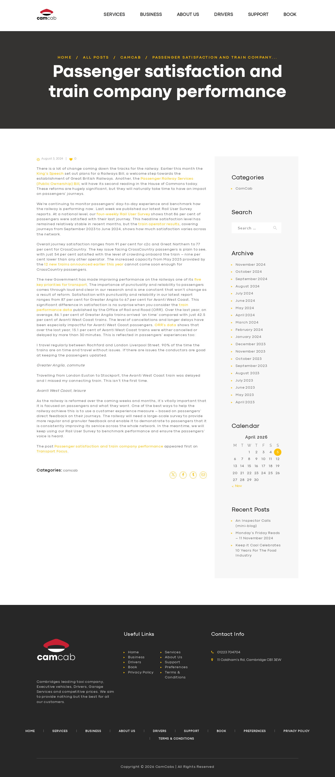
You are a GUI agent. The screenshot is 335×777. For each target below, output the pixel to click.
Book (132, 667)
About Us (173, 657)
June (245, 300)
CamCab (130, 57)
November (250, 264)
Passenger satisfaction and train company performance (108, 446)
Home (65, 57)
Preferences (176, 667)
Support (172, 662)
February (249, 329)
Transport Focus (52, 451)
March (247, 322)
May (245, 308)
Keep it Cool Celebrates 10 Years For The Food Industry (258, 550)
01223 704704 (228, 652)
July (244, 293)
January (248, 336)
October (249, 271)
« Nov (237, 485)
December (250, 344)
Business (136, 657)
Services (173, 652)
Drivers (134, 662)
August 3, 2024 (52, 158)
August (248, 286)
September (251, 279)
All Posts (96, 57)
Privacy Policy (141, 672)
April (245, 315)
